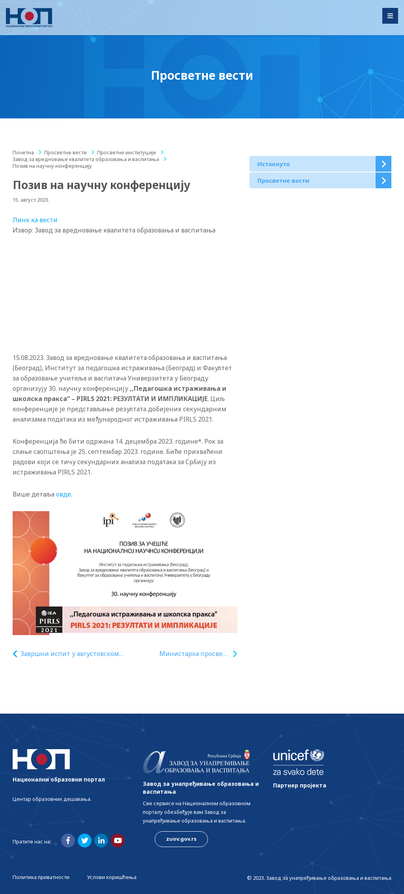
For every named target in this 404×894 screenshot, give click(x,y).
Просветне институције (126, 152)
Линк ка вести (35, 220)
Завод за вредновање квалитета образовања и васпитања (86, 159)
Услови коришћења (112, 877)
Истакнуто (273, 164)
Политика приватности (41, 877)
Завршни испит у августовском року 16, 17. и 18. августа (70, 653)
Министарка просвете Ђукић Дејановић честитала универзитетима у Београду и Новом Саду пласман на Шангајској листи (194, 653)
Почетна (23, 152)
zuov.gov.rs (181, 838)
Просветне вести (65, 152)
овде (63, 494)
